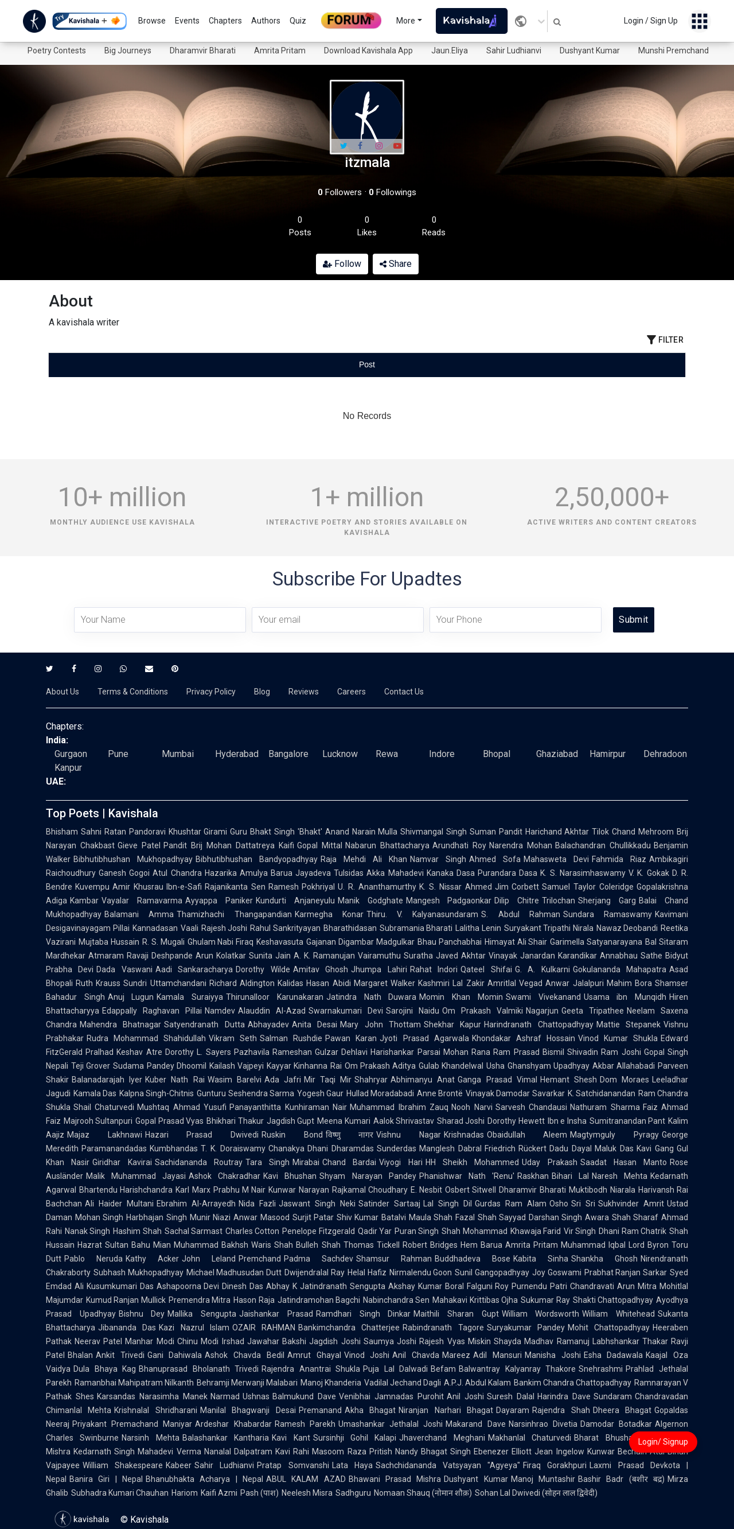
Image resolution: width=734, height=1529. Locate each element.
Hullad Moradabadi (380, 1093)
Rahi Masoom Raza (329, 1451)
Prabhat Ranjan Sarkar (625, 1272)
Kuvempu (92, 886)
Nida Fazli (257, 1203)
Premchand (260, 1258)
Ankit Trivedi (120, 1355)
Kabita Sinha (540, 1258)
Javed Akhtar (461, 955)
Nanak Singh (87, 1231)
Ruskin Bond (292, 1134)
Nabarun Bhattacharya (387, 845)
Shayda (507, 1341)
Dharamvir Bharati (203, 50)
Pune (118, 753)
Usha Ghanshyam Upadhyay (537, 1065)
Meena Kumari (343, 1121)
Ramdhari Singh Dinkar (363, 1313)
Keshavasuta (279, 941)
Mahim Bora (629, 983)
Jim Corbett (517, 886)
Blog (262, 691)
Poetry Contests (57, 50)
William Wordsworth (541, 1313)
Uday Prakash (549, 1162)
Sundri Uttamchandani (164, 983)
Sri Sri (583, 1203)
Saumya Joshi (390, 1341)
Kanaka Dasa (451, 873)
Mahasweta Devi (556, 859)
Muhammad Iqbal (593, 1244)
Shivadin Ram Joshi (604, 1052)
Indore (442, 753)
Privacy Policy (211, 691)
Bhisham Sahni (73, 831)
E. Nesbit (426, 1189)
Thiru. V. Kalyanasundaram (422, 914)
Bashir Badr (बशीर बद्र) (621, 1479)
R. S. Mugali (163, 941)
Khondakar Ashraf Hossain (523, 1038)
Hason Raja (253, 1300)
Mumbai (178, 753)
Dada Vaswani (124, 969)
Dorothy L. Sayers (198, 1052)
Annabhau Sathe (631, 955)
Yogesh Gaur (320, 1093)
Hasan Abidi (328, 983)
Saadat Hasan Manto (623, 1162)
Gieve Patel (139, 845)
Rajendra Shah (560, 1410)
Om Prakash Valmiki (482, 1010)
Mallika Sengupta (201, 1313)
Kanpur (68, 767)
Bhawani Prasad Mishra (395, 1479)
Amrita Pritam (280, 50)
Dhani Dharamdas (340, 1148)
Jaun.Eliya (449, 50)
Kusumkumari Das (120, 1286)
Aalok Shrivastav (403, 1121)
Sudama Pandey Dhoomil (159, 1065)
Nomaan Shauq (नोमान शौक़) (423, 1492)
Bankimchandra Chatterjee (349, 1327)
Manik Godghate (370, 900)
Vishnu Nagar (408, 1134)
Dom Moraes (624, 1079)
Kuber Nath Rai (174, 1079)
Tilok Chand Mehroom (633, 831)
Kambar (84, 900)
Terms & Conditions (132, 691)
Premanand (320, 1410)
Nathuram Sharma (604, 1107)
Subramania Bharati (416, 928)
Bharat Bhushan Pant (617, 1437)
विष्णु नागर (350, 1134)
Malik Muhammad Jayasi (136, 1176)
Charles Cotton (252, 1231)
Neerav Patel (98, 1341)
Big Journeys (127, 50)
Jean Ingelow (559, 1451)
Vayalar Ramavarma (141, 900)
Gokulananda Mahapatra (619, 969)
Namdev (220, 1010)
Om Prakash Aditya (380, 1065)
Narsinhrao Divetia (543, 1424)
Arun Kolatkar (221, 955)
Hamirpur (607, 753)
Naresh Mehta (619, 1176)
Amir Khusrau (137, 886)
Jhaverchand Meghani (442, 1437)
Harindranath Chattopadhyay (538, 1024)
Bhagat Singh (446, 1451)
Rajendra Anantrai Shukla (310, 1368)
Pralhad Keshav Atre (123, 1052)
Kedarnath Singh (104, 1451)
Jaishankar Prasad (276, 1313)
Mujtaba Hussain (109, 941)
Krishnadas (464, 1134)
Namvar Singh (438, 859)
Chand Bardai (349, 1162)
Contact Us (404, 691)
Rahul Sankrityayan (285, 928)
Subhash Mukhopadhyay (138, 1272)
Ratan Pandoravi (135, 831)
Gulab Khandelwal (451, 1065)
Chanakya (286, 1148)
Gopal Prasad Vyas (169, 1121)
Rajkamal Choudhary (370, 1189)
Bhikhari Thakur (234, 1121)
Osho (558, 1203)
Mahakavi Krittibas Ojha (475, 1300)
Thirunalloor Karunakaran (274, 997)
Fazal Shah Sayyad (490, 1217)
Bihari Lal (570, 1176)
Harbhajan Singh (156, 1217)
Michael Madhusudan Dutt (234, 1272)
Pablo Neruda (93, 1258)
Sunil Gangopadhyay (492, 1272)
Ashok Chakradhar (224, 1176)
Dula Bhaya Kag (104, 1368)
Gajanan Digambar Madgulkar (360, 941)
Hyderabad (237, 753)
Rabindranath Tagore (443, 1327)
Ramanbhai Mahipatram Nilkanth (134, 1382)
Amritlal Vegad (514, 983)
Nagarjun (542, 1010)
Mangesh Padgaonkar (449, 900)
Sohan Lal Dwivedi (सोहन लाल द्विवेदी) (536, 1492)
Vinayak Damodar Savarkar (515, 1093)
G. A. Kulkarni (542, 969)
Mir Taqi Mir (328, 1079)
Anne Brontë (440, 1093)
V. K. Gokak (648, 873)
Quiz (298, 20)
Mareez (456, 1355)
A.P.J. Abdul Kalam (477, 1382)
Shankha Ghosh (604, 1258)
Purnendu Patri (539, 1286)
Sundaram (613, 1396)
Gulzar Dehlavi (341, 1052)
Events (187, 20)
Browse (152, 20)
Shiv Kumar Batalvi (371, 1217)
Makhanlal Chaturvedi (529, 1437)
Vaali (189, 928)
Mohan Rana (466, 1052)
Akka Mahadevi (394, 873)
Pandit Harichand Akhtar (544, 831)
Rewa (387, 753)
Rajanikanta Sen (235, 886)
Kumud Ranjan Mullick (126, 1300)
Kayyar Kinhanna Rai (304, 1065)
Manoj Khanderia (330, 1382)
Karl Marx (192, 1189)
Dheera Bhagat (622, 1410)
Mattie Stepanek (628, 1024)
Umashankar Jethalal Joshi (390, 1424)
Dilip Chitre (516, 900)
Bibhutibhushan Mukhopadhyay (133, 859)
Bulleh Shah (318, 1244)
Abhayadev (268, 1024)
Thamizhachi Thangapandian (234, 914)
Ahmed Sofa (495, 859)
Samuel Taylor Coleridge (588, 886)
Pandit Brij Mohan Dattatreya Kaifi (228, 845)
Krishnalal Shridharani (155, 1410)
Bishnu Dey (142, 1313)
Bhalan (80, 1355)
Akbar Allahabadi (623, 1065)
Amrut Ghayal (314, 1355)
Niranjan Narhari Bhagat (446, 1410)
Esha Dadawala (613, 1355)
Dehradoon (665, 753)
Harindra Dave (564, 1396)
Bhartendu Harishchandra (126, 1189)
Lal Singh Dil (447, 1203)
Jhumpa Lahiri (379, 969)
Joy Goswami (556, 1272)
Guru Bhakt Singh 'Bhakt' (276, 831)
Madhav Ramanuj (556, 1341)
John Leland (209, 1258)
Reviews (303, 691)
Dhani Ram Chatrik (632, 1231)
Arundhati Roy (459, 845)
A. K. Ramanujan (324, 955)
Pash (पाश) (259, 1492)
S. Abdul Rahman (520, 914)
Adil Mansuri (497, 1355)
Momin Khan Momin (460, 997)
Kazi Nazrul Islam (194, 1327)
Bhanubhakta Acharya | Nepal (204, 1479)
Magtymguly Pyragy (614, 1134)
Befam (443, 1368)
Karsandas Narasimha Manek (152, 1396)
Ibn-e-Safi (184, 886)
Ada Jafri (282, 1079)
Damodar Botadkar (616, 1424)
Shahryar (371, 1079)
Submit (633, 619)
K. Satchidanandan (601, 1093)
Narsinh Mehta (150, 1437)
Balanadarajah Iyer (107, 1079)
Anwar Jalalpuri (574, 983)
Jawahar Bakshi (276, 1341)
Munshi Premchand (673, 50)
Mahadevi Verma (169, 1451)
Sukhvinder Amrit (631, 1203)
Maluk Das (614, 1148)
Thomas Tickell (371, 1244)
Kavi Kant (291, 1437)
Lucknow (340, 753)
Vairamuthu (379, 955)
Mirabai (305, 1162)
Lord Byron (648, 1244)
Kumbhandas (174, 1148)
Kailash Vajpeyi (236, 1065)
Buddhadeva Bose (472, 1258)
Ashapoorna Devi (188, 1286)
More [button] (405, 20)
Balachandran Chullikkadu (603, 845)
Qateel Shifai (486, 969)
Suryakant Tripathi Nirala (549, 928)
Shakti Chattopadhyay (613, 1300)
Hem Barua (481, 1244)
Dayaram (512, 1410)
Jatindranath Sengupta (342, 1286)
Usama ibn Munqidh (625, 997)
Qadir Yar (375, 1231)
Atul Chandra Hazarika (195, 873)
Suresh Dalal (510, 1396)
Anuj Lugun (131, 997)
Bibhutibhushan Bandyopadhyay (257, 859)
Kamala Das (94, 1093)
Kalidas (290, 983)
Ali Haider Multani (119, 1203)
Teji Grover (90, 1065)
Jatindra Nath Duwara (371, 997)
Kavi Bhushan (290, 1176)
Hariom (184, 1492)
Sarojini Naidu (412, 1010)
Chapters (225, 20)
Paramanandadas (114, 1148)
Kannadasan (155, 928)
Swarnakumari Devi (346, 1010)
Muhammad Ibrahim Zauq (399, 1107)
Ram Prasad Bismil (528, 1052)
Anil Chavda (415, 1355)
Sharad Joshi (461, 1121)
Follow (342, 263)
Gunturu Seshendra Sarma (245, 1093)
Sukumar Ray (545, 1300)
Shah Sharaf (635, 1217)
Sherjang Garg (607, 900)
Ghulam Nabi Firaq (221, 941)
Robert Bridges (430, 1244)
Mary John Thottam (380, 1024)
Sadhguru (353, 1492)
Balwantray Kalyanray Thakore (517, 1368)
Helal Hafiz (367, 1272)
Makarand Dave (475, 1424)
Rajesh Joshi (224, 928)
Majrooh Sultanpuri (98, 1121)
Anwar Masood (261, 1217)
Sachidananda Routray (199, 1162)
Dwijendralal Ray (314, 1272)
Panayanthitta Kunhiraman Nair (288, 1107)
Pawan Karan (351, 1038)
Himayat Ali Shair (516, 941)
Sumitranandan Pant (627, 1121)
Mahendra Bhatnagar (120, 1024)
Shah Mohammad (474, 1231)
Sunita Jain (270, 955)
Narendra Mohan (520, 845)
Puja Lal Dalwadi (395, 1368)
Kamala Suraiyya (190, 997)
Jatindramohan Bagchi (319, 1300)
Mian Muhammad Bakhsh (200, 1244)
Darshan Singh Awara (569, 1217)
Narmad (225, 1396)
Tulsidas (349, 873)
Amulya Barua (266, 873)
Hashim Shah (137, 1231)
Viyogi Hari (400, 1162)
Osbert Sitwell (470, 1189)
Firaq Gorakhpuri (555, 1465)
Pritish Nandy (393, 1451)
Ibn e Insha (567, 1121)
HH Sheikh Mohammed (472, 1162)
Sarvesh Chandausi (531, 1107)
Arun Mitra (637, 1286)
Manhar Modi (149, 1341)
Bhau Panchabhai (449, 941)
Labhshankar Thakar (630, 1341)
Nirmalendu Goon (420, 1272)
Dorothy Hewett (515, 1121)
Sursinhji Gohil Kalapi (355, 1437)
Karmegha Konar (329, 914)
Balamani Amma (139, 914)
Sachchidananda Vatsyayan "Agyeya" (448, 1465)
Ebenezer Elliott (503, 1451)
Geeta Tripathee (592, 1010)
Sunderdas (396, 1148)
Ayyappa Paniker (219, 900)
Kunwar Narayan (298, 1189)
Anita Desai (314, 1024)
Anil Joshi (465, 1396)
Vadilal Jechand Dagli (402, 1382)
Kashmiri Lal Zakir (451, 983)
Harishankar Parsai (405, 1052)
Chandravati (592, 1286)
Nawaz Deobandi (627, 928)
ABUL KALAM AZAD (306, 1479)
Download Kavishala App (368, 50)
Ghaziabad (557, 753)
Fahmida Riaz (619, 859)
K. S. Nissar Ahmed (455, 886)
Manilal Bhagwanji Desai (248, 1410)
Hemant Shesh (568, 1079)
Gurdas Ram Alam (510, 1203)
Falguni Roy (488, 1286)
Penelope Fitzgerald (318, 1231)
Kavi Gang (655, 1148)
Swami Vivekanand (543, 997)
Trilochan (558, 900)
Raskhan (533, 1176)
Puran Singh (417, 1231)
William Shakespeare (123, 1465)
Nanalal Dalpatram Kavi (247, 1451)
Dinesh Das (242, 1286)
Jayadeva (313, 873)
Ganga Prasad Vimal (497, 1079)
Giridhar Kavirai (121, 1162)
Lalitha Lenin (478, 928)
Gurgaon (70, 753)
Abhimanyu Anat (423, 1079)
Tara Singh (267, 1162)
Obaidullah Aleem (527, 1134)
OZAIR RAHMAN (263, 1327)
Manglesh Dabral (450, 1148)
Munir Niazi (210, 1217)
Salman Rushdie (291, 1038)
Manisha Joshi (553, 1355)
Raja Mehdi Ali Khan (364, 859)
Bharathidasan (350, 928)
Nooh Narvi (471, 1107)
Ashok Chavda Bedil (244, 1355)
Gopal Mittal (319, 845)
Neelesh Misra (307, 1492)
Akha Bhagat (370, 1410)
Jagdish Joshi (334, 1341)
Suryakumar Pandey (526, 1327)
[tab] (155, 364)
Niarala (622, 1189)
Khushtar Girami (198, 831)
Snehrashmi (601, 1368)
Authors (265, 20)
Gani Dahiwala (174, 1355)
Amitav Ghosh (320, 969)
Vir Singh (580, 1231)
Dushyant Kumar (590, 50)
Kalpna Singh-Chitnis (156, 1093)
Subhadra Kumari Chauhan (120, 1492)
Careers (351, 691)
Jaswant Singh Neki (317, 1203)
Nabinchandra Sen (396, 1300)
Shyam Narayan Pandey (367, 1176)
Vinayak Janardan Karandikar (543, 955)
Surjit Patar (313, 1217)
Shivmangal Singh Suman (448, 831)
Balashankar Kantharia (225, 1437)
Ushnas (256, 1396)
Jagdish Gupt (290, 1121)
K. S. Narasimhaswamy (583, 873)
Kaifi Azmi (219, 1492)
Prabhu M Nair (239, 1189)
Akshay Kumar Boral (426, 1286)
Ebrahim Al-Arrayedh (196, 1203)
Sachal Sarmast (193, 1231)
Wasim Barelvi (234, 1079)
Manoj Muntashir (543, 1479)
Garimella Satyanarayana (596, 941)
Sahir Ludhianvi (513, 50)
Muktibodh (588, 1189)
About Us (62, 691)
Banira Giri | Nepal (106, 1479)
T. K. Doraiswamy (233, 1148)
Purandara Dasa (507, 873)
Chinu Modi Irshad (210, 1341)
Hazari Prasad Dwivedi (202, 1134)
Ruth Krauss (98, 983)
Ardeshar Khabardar (233, 1424)
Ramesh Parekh (305, 1424)
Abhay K (281, 1286)
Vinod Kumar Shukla (618, 1038)
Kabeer (179, 1465)
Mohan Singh (99, 1217)
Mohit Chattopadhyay (609, 1327)
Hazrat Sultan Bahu (113, 1244)
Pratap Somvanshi (293, 1465)
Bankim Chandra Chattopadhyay (572, 1382)
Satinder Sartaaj (389, 1203)
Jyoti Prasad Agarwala (424, 1038)
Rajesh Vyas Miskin (455, 1341)
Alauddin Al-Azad (272, 1010)
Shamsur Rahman (394, 1258)
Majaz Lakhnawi (104, 1134)
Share (396, 263)
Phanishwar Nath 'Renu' (466, 1176)
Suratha (418, 955)
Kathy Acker (152, 1258)
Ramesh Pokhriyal (301, 886)
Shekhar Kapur (452, 1024)
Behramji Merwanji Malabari (247, 1382)
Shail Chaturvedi (103, 1107)
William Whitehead (618, 1313)
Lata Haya (352, 1465)
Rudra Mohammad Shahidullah (146, 1038)
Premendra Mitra (200, 1300)
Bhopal (496, 753)
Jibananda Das (127, 1327)
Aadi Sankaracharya (194, 969)
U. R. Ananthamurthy (377, 886)
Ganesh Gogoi (124, 873)
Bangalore (288, 753)
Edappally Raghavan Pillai (152, 1010)
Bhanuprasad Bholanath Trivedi (199, 1368)
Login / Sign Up (651, 20)
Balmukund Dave (304, 1396)
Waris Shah (272, 1244)
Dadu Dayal (570, 1148)
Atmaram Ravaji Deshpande (140, 955)
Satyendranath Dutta (204, 1024)
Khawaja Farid (535, 1231)
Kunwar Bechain (617, 1451)
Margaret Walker (384, 983)
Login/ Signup (663, 1441)
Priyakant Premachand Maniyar (132, 1424)
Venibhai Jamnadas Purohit (391, 1396)
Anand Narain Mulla (361, 831)
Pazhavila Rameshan (273, 1052)
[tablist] (367, 364)
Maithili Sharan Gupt (455, 1313)
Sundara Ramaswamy (607, 914)
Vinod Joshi (367, 1355)
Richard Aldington (242, 983)
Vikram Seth (233, 1038)
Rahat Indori (434, 969)
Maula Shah (430, 1217)
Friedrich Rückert (516, 1148)
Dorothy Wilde (263, 969)
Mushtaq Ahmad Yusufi (182, 1107)
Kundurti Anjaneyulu (295, 900)
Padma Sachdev (318, 1258)
